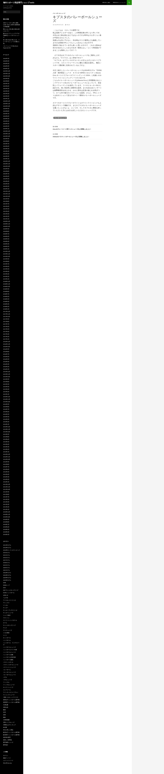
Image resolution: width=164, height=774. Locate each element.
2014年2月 (6, 421)
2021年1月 (6, 219)
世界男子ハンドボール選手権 (11, 702)
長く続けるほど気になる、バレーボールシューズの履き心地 (11, 41)
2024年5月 (6, 118)
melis (68, 24)
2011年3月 (6, 504)
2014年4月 (6, 416)
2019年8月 (6, 261)
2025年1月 (6, 98)
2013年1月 (6, 452)
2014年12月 (6, 396)
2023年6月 (6, 146)
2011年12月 (6, 484)
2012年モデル (7, 547)
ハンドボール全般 (8, 654)
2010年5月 (6, 529)
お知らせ (5, 595)
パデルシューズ (7, 679)
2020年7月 (6, 234)
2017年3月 (6, 334)
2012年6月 (6, 469)
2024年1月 (6, 128)
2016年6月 (6, 356)
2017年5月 (6, 329)
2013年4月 (6, 444)
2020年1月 (6, 249)
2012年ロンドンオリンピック (11, 550)
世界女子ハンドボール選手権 (11, 700)
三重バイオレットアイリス (10, 697)
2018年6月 (6, 296)
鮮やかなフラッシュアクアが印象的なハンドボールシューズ (11, 35)
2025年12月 (6, 71)
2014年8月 (6, 406)
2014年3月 (6, 419)
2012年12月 (6, 454)
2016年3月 (6, 364)
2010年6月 (6, 527)
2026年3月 (6, 63)
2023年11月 (6, 133)
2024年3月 (6, 123)
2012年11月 (6, 457)
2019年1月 (6, 279)
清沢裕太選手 (7, 737)
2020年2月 (6, 246)
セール (5, 623)
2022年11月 (6, 163)
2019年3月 (6, 274)
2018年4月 (6, 301)
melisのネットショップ (119, 2)
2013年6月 (6, 439)
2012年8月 (6, 464)
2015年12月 (6, 371)
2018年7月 (6, 294)
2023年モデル (7, 575)
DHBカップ (6, 585)
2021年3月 (6, 214)
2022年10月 (6, 166)
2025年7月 (6, 83)
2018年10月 (6, 286)
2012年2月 (6, 479)
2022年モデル (7, 572)
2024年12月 (6, 101)
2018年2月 (6, 306)
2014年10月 (6, 401)
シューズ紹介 (7, 615)
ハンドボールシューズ (9, 647)
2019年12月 (6, 251)
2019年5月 (6, 269)
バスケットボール (8, 662)
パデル (5, 677)
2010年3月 (6, 534)
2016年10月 (6, 346)
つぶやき (5, 597)
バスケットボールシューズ (10, 664)
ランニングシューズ (8, 695)
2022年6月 (6, 176)
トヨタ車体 (6, 633)
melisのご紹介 (106, 2)
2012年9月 (6, 462)
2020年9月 (6, 229)
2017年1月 (6, 339)
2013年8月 (6, 437)
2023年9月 (6, 138)
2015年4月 (6, 386)
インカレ (5, 605)
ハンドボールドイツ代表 (10, 649)
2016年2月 (6, 366)
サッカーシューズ (8, 612)
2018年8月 (6, 291)
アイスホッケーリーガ (9, 600)
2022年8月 (6, 171)
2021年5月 (6, 209)
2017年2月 (6, 336)
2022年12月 (6, 161)
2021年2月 (6, 216)
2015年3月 (6, 389)
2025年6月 (6, 86)
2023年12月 (6, 131)
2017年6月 (6, 326)
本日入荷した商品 (8, 730)
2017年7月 (6, 324)
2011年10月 (6, 489)
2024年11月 (6, 103)
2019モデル (6, 565)
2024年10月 (6, 106)
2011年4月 (6, 502)
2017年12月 (6, 311)
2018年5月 (6, 299)
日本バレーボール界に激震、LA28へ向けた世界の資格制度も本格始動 (11, 24)
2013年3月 (6, 447)
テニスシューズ (7, 630)
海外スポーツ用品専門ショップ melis (18, 2)
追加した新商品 (7, 740)
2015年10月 (6, 376)
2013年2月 (6, 449)
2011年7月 (6, 497)
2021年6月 (6, 206)
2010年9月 (6, 519)
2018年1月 (6, 309)
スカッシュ (6, 617)
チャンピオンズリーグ (9, 625)
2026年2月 (6, 66)
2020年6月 (6, 236)
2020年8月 (6, 231)
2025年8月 (6, 81)
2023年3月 (6, 153)
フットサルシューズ (8, 684)
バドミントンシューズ (9, 667)
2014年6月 (6, 411)
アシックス (6, 602)
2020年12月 (6, 221)
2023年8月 (6, 141)
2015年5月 (6, 384)
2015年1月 (6, 394)
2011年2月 (6, 507)
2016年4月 (6, 361)
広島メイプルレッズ (8, 722)
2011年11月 (6, 487)
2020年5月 (6, 239)
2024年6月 (6, 116)
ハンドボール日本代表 (9, 657)
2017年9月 (6, 319)
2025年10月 (6, 76)
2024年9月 (6, 108)
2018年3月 (6, 304)
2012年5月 (6, 472)
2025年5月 (6, 88)
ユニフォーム (7, 690)
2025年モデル (7, 580)
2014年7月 (6, 409)
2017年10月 (6, 316)
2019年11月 (6, 254)
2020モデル (6, 567)
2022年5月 (6, 179)
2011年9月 (6, 492)
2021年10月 (6, 196)
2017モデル (6, 560)
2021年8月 (6, 201)
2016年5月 (6, 359)
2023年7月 (6, 143)
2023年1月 (6, 158)
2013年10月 (6, 432)
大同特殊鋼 (6, 720)
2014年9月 (6, 404)
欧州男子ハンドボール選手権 (11, 735)
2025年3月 (6, 93)
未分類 (5, 727)
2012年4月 (6, 474)
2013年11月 (6, 429)
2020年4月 (6, 241)
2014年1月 (6, 424)
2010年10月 (6, 517)
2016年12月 (6, 341)
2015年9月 (6, 379)
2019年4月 (6, 271)
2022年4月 (6, 181)
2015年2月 (6, 391)
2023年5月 (6, 148)
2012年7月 (6, 467)
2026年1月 (6, 68)
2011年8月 (6, 494)
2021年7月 (6, 204)
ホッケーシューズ (8, 687)
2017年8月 (6, 321)
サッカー (5, 607)
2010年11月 (6, 514)
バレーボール (7, 669)
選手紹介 (5, 745)
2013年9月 (6, 434)
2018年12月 (6, 281)
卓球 (4, 715)
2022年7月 (6, 174)
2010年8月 (6, 522)
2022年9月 (6, 168)
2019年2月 (6, 276)
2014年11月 (6, 399)
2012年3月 (6, 477)
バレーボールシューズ (59, 13)
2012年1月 (6, 482)
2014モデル (6, 552)
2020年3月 (6, 244)
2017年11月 (6, 314)
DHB (4, 582)
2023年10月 (6, 136)
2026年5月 (6, 58)
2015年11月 (6, 374)
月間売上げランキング (9, 725)
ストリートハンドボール (10, 620)
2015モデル (6, 555)
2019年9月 (6, 259)
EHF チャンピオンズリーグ (10, 590)
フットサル (6, 682)
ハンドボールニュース (9, 652)
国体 (4, 717)
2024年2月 (6, 126)
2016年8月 (6, 351)
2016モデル (6, 557)
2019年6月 (6, 266)
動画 (4, 710)
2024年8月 (6, 111)
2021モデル (6, 570)
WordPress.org (7, 763)
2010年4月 (6, 532)
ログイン (5, 755)
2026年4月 (6, 61)
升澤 (4, 712)
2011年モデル (7, 545)
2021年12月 (6, 191)
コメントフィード (8, 760)
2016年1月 (6, 369)
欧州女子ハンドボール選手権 (11, 732)
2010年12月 (6, 512)
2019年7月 (6, 264)
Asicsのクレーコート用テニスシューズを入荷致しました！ (77, 127)
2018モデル (6, 562)
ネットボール (7, 638)
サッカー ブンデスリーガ (10, 610)
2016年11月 (6, 344)
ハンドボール (7, 640)
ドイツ (5, 635)
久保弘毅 (5, 705)
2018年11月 (6, 284)
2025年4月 (6, 91)
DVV (4, 587)
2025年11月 (6, 73)
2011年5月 (6, 499)
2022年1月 (6, 189)
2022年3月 (6, 184)
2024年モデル (7, 577)
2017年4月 (6, 331)
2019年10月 (6, 256)
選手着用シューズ (8, 742)
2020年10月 (6, 226)
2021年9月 (6, 199)
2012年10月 (6, 459)
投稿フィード (7, 758)
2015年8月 (6, 381)
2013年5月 (6, 442)
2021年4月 (6, 211)
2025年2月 (6, 96)
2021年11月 (6, 194)
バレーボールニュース (9, 674)
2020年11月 (6, 224)
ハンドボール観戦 (8, 659)
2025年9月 (6, 78)
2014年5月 (6, 414)
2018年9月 (6, 289)
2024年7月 (6, 113)
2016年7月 (6, 354)
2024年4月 (6, 121)
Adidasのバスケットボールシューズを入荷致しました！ (77, 135)
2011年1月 (6, 509)
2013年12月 (6, 426)
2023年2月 (6, 156)
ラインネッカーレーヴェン (10, 692)
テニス (5, 628)
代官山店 (5, 707)
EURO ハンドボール (8, 592)
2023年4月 (6, 151)
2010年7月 (6, 524)
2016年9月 (6, 349)
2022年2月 (6, 186)
